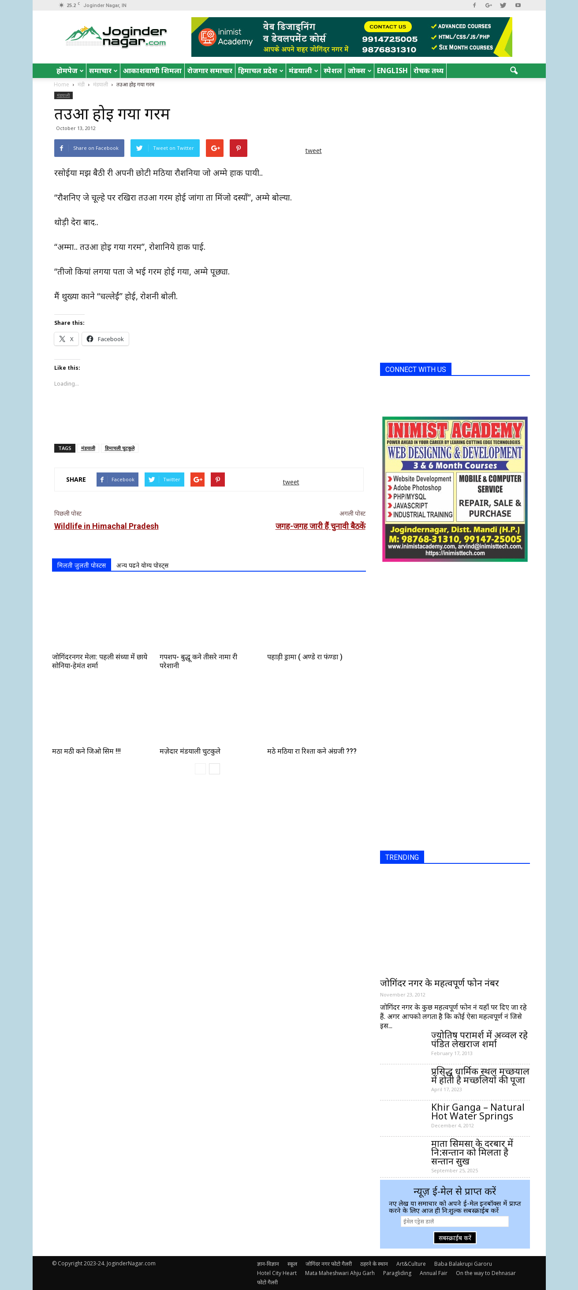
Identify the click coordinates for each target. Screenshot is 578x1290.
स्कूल (292, 1264)
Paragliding (397, 1273)
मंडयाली (303, 70)
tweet (314, 150)
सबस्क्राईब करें (455, 1238)
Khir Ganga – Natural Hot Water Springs (478, 1111)
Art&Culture (411, 1264)
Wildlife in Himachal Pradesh (106, 526)
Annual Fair (433, 1273)
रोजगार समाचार (209, 70)
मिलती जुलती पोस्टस (81, 565)
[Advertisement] (209, 414)
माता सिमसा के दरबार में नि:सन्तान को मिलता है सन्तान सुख (472, 1152)
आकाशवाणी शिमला (152, 70)
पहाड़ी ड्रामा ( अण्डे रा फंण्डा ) (305, 657)
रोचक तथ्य (429, 70)
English (392, 70)
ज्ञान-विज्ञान (268, 1264)
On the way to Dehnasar (486, 1273)
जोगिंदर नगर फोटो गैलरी (329, 1264)
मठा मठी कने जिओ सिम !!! (86, 751)
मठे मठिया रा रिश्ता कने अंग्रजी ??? (312, 751)
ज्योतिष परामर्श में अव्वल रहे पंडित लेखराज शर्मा (479, 1039)
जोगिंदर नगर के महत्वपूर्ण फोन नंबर (439, 983)
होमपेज (70, 70)
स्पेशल (333, 70)
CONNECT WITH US (415, 369)
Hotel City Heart (277, 1273)
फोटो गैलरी (267, 1282)
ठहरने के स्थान (374, 1264)
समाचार (103, 70)
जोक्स (360, 70)
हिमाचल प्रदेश (260, 70)
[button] (514, 71)
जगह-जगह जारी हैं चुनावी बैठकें (320, 526)
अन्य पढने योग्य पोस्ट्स (142, 565)
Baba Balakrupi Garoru (463, 1264)
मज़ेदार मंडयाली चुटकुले (190, 751)
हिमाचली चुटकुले (119, 448)
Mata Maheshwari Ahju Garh (340, 1273)
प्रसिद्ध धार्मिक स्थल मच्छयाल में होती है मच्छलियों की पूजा (480, 1075)
